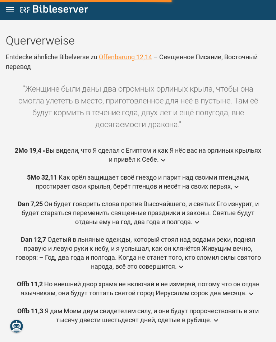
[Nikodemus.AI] (16, 326)
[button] (10, 10)
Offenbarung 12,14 (125, 57)
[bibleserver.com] (54, 10)
